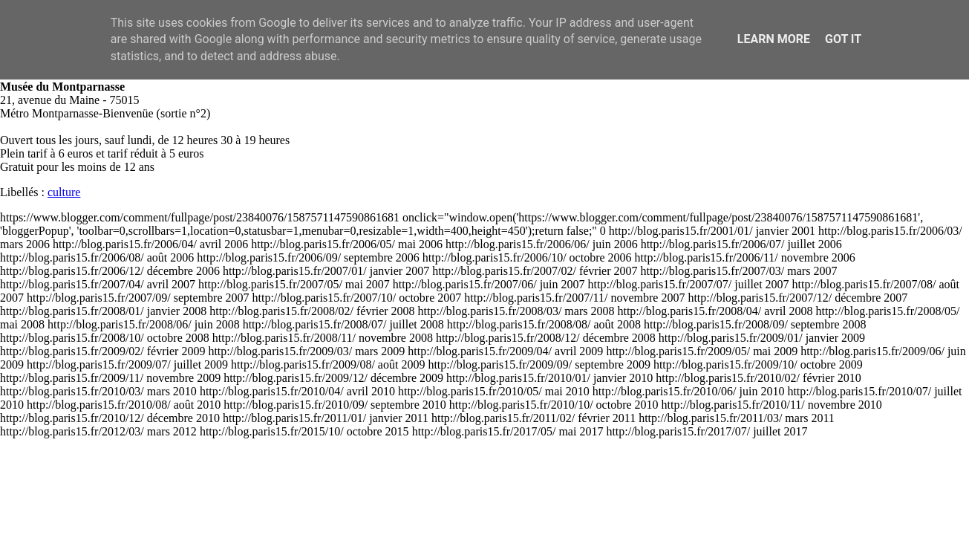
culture (64, 192)
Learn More (773, 39)
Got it (843, 39)
